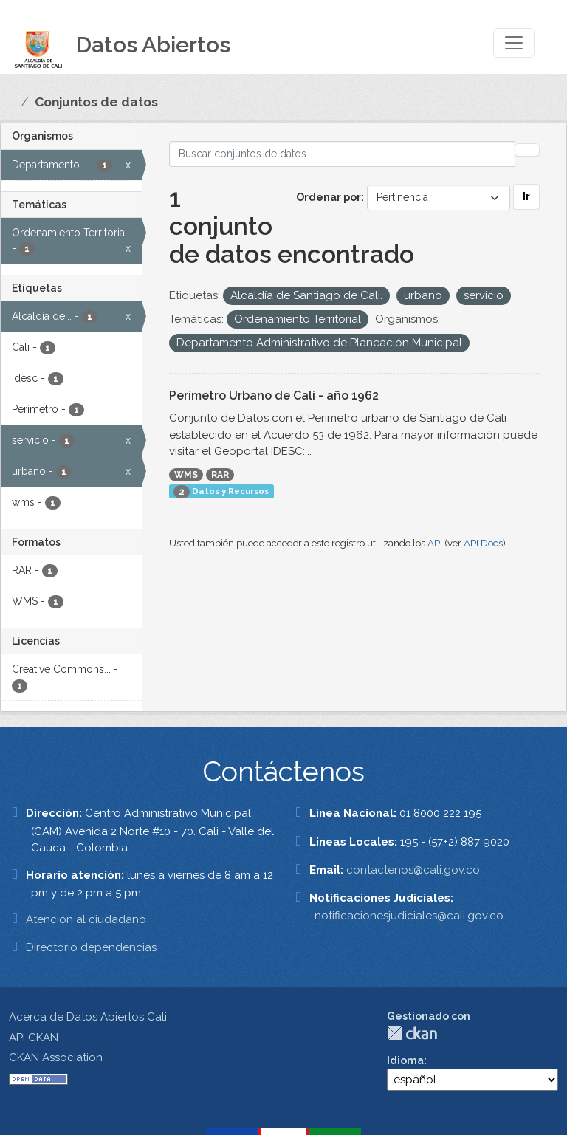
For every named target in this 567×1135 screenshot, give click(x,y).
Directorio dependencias (91, 947)
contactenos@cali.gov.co (413, 870)
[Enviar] (527, 150)
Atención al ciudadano (86, 919)
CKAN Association (56, 1057)
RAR (220, 475)
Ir (526, 196)
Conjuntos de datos (96, 102)
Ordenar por (328, 197)
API (434, 543)
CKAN (412, 1033)
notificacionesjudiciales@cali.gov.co (409, 915)
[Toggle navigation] (514, 43)
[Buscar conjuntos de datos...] (342, 154)
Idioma (405, 1060)
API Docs (483, 543)
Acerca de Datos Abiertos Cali (88, 1016)
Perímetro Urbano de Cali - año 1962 (274, 395)
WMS (186, 475)
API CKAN (33, 1037)
